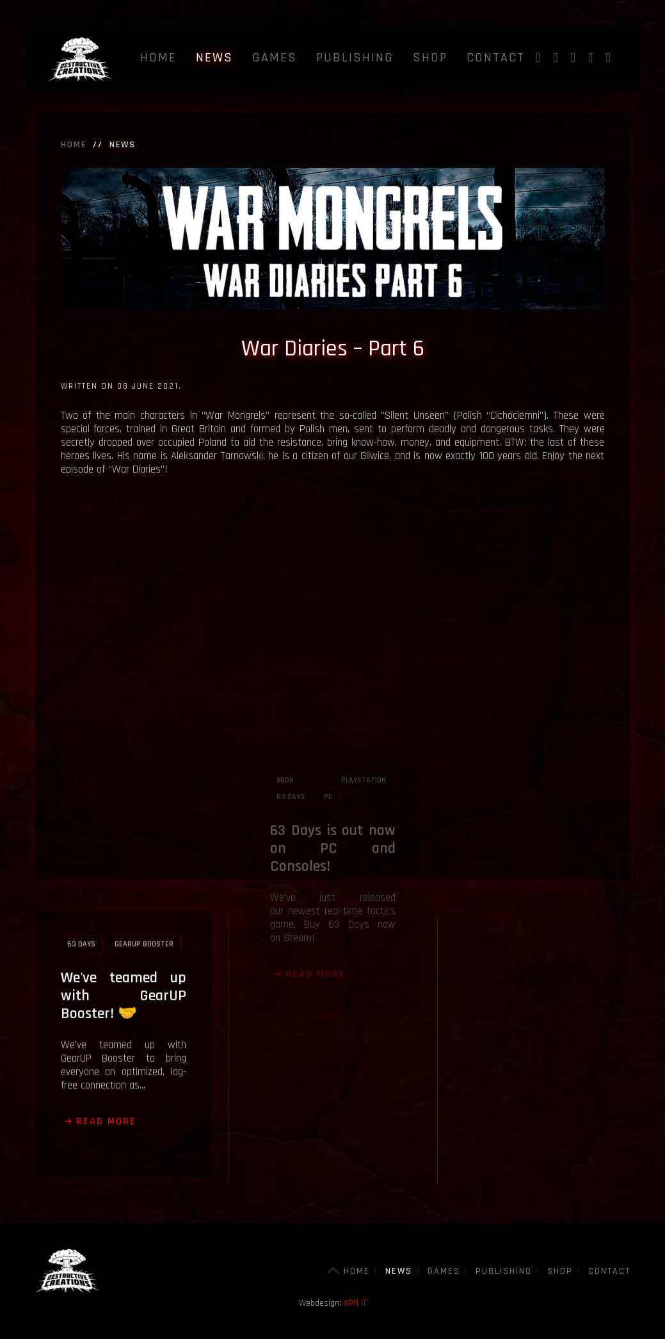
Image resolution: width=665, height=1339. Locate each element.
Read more (106, 1063)
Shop (430, 57)
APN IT (355, 1303)
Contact (496, 57)
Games (274, 57)
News (214, 57)
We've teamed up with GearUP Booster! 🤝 (124, 937)
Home (158, 57)
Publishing (355, 57)
